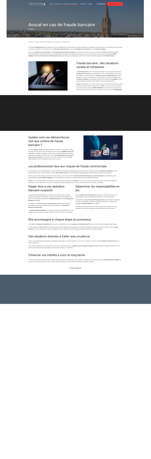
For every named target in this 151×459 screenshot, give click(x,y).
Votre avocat (58, 4)
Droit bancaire (57, 41)
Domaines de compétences (70, 4)
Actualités (89, 4)
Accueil (51, 4)
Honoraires (83, 4)
